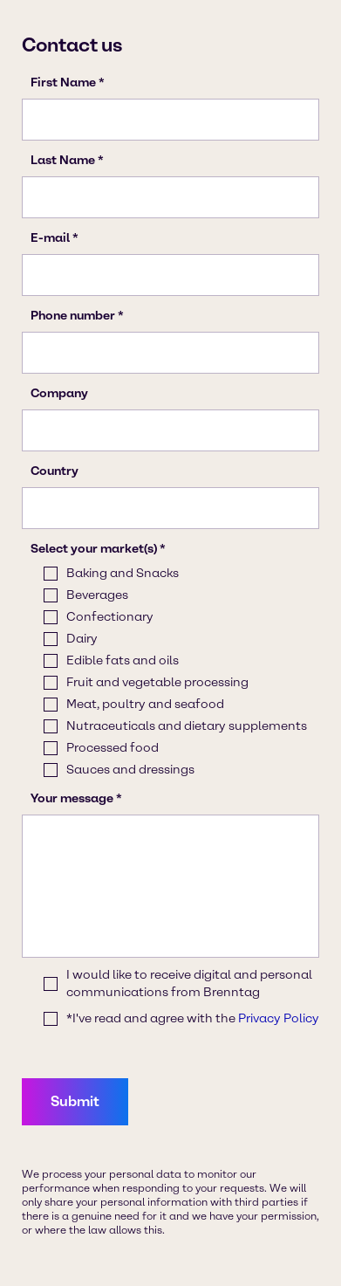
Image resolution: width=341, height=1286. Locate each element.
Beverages (97, 595)
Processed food (112, 747)
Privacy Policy (278, 1018)
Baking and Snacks (122, 573)
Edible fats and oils (122, 660)
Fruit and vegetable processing (157, 682)
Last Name (63, 160)
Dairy (82, 638)
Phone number (73, 315)
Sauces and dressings (130, 769)
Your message (72, 798)
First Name (63, 82)
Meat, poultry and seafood (145, 704)
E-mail (50, 237)
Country (54, 471)
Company (59, 393)
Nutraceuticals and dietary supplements (186, 726)
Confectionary (109, 616)
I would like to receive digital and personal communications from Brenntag (189, 983)
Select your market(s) (94, 548)
